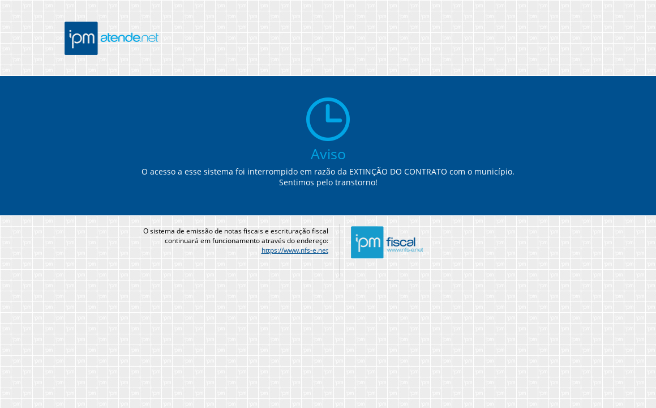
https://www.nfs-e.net (294, 250)
